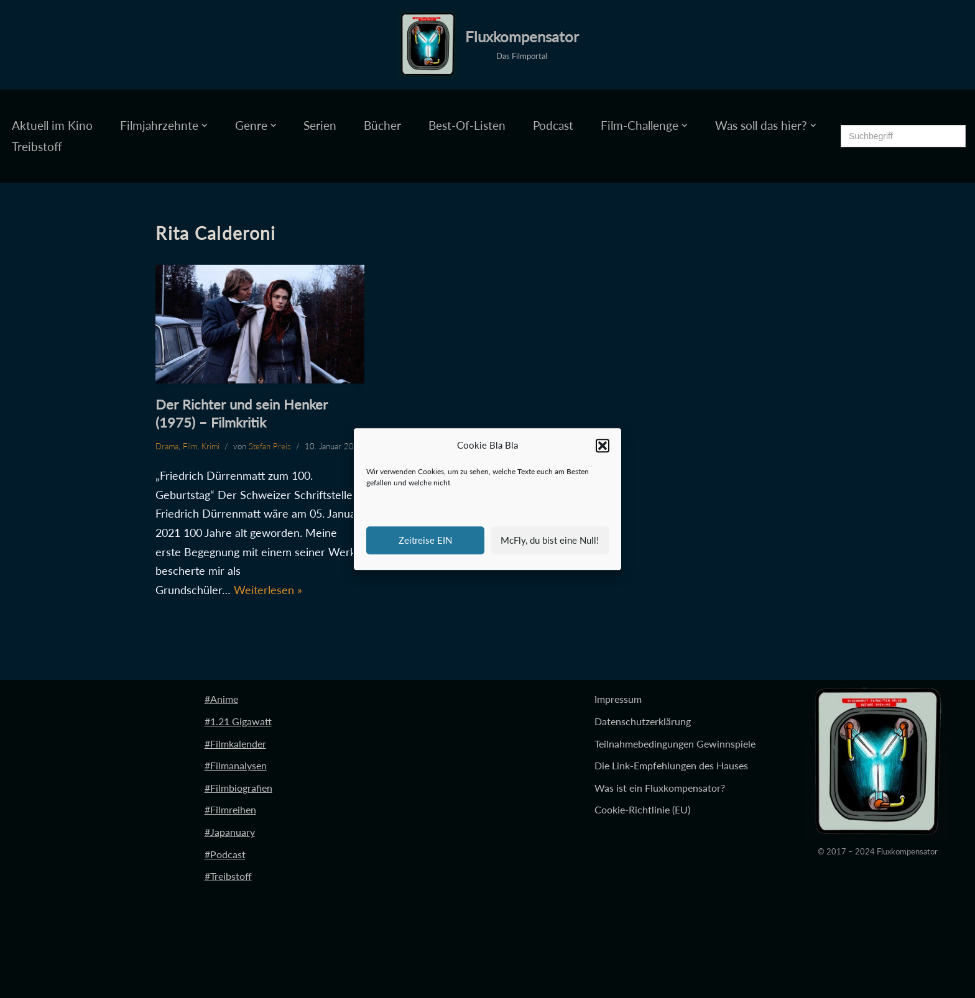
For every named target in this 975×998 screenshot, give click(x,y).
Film (190, 446)
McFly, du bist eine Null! (550, 540)
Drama (166, 446)
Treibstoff (37, 146)
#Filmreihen (230, 809)
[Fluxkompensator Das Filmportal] (488, 44)
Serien (319, 125)
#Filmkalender (235, 743)
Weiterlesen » (268, 590)
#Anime (221, 699)
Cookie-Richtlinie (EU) (642, 809)
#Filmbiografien (238, 788)
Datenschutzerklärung (642, 721)
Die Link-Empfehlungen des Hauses (671, 765)
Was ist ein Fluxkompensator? (659, 788)
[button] (602, 445)
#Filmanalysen (236, 765)
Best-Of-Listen (467, 125)
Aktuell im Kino (52, 125)
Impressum (618, 699)
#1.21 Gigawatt (238, 721)
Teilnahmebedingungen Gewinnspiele (675, 743)
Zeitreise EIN (425, 540)
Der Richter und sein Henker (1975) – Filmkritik (241, 413)
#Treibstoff (228, 876)
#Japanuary (230, 832)
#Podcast (225, 854)
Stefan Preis (270, 446)
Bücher (382, 125)
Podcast (553, 125)
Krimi (210, 446)
